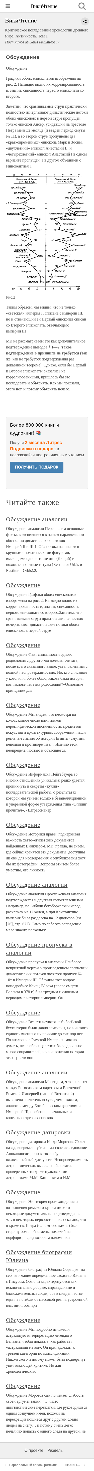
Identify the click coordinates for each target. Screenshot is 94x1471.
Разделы (55, 1450)
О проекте (34, 1450)
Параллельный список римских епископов (41, 1465)
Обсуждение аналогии (36, 519)
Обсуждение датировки (38, 1132)
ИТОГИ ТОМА (74, 1465)
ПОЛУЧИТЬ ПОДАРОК (36, 467)
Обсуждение (23, 585)
